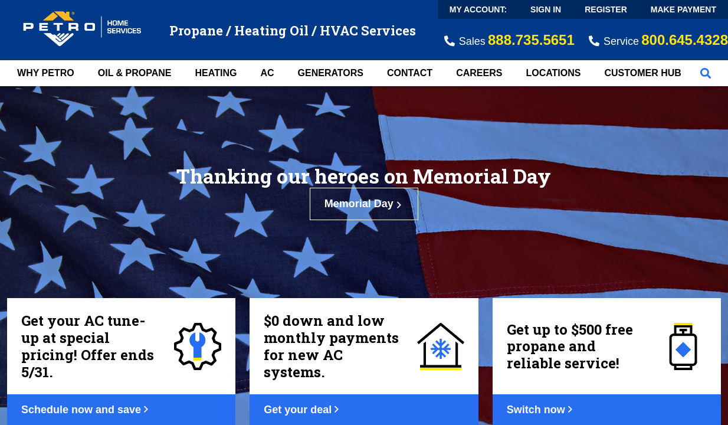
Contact (409, 73)
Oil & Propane (135, 73)
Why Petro (45, 73)
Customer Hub (642, 73)
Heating (216, 73)
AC (267, 73)
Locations (553, 73)
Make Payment (683, 9)
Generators (330, 73)
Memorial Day (364, 204)
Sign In (545, 9)
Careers (479, 73)
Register (606, 9)
